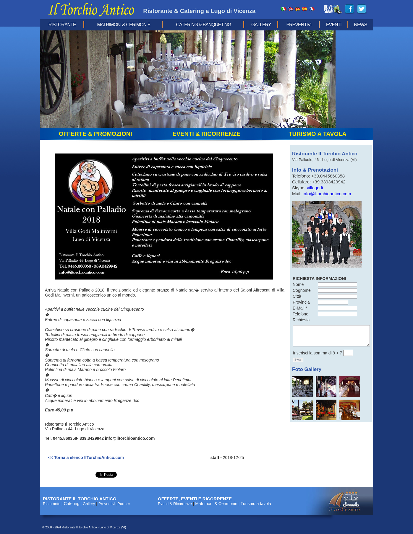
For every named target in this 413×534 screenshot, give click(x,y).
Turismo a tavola (256, 503)
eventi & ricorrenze (206, 134)
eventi (333, 24)
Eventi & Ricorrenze (175, 504)
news (360, 24)
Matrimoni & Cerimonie (123, 24)
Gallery (261, 24)
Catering (72, 503)
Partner (123, 504)
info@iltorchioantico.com (327, 193)
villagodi (315, 187)
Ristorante (62, 24)
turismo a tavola (317, 134)
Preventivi (298, 24)
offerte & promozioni (95, 134)
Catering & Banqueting (203, 24)
